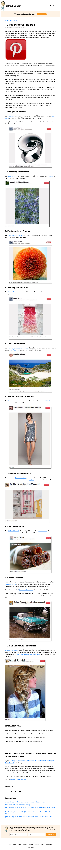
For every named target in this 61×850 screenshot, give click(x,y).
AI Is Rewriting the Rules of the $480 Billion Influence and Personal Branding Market (28, 812)
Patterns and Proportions (15, 235)
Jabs (10, 844)
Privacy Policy (49, 844)
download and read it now (18, 780)
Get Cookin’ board (13, 531)
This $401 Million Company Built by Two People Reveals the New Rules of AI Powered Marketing (28, 817)
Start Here (51, 835)
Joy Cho (31, 480)
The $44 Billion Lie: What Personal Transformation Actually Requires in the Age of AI (30, 808)
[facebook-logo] (7, 791)
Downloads (37, 844)
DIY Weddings (12, 292)
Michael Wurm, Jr (10, 584)
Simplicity (11, 116)
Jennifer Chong (14, 350)
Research (25, 844)
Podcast (14, 844)
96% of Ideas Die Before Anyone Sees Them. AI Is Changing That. (25, 802)
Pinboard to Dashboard (26, 590)
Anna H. (50, 176)
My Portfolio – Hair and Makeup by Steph (27, 654)
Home (7, 20)
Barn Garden (12, 176)
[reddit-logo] (20, 791)
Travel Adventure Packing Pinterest (18, 348)
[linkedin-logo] (16, 791)
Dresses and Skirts (14, 401)
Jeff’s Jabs (13, 20)
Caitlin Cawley (49, 401)
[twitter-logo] (11, 791)
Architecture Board (21, 478)
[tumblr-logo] (24, 791)
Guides (19, 844)
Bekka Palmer (42, 531)
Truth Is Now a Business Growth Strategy (17, 805)
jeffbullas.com (13, 6)
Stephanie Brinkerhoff (11, 650)
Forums (42, 844)
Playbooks (31, 844)
